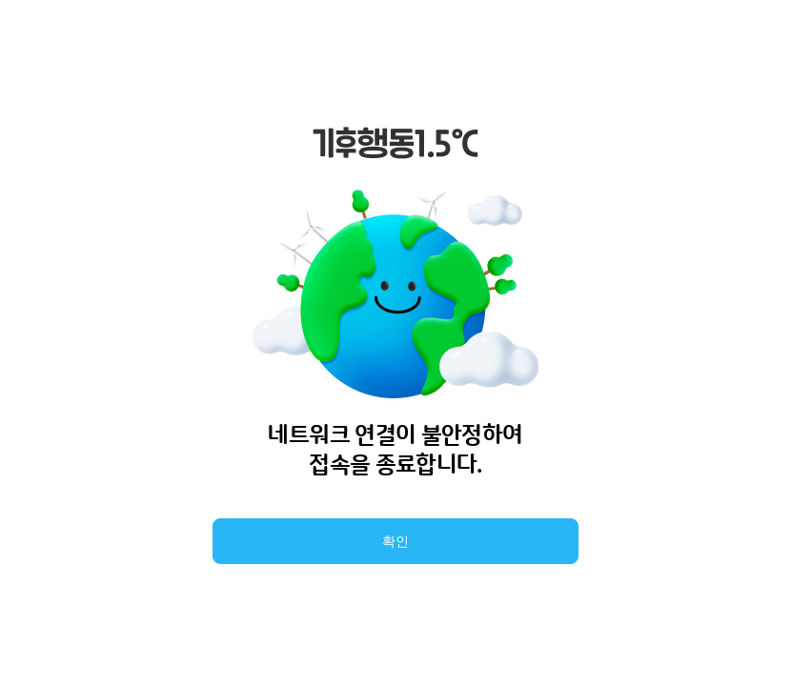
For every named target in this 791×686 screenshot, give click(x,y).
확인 (395, 541)
